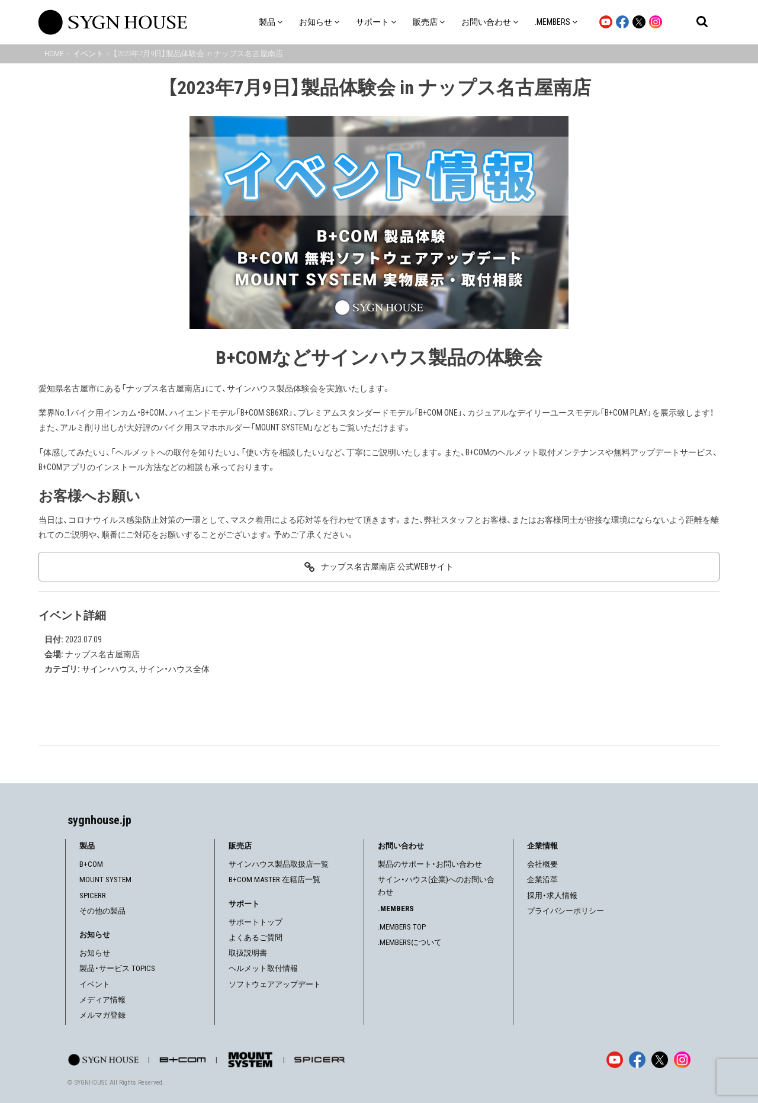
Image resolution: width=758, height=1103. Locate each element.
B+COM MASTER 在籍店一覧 (274, 879)
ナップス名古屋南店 (102, 654)
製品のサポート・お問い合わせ (430, 864)
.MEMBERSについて (410, 942)
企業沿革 (542, 879)
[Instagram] (682, 1059)
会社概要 (542, 864)
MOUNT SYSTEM (105, 879)
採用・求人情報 (552, 895)
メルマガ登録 (102, 1015)
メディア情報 (102, 999)
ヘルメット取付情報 (263, 968)
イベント (94, 984)
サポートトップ (255, 922)
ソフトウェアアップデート (275, 984)
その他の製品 (102, 910)
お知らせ (94, 952)
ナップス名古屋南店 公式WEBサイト (387, 566)
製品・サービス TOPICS (117, 968)
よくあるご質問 (255, 937)
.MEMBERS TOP (402, 926)
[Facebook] (637, 1059)
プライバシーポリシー (565, 910)
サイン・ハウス (109, 669)
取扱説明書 (248, 952)
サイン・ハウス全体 (174, 669)
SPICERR (92, 895)
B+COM (91, 864)
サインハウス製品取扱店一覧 (279, 864)
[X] (659, 1059)
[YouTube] (614, 1059)
